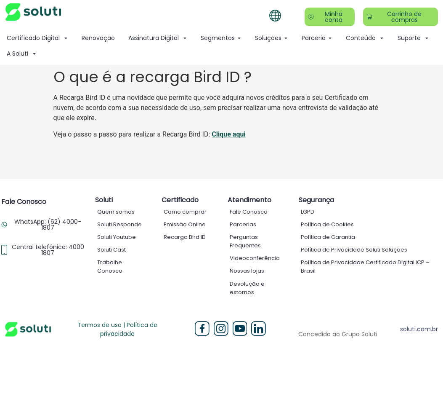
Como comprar (185, 212)
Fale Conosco (249, 212)
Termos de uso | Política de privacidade (117, 329)
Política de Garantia (328, 237)
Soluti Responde (119, 224)
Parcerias (243, 224)
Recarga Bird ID (185, 237)
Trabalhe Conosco (109, 266)
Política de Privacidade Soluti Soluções (354, 250)
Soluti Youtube (116, 237)
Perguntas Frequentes (245, 241)
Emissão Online (185, 224)
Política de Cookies (327, 224)
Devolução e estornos (247, 287)
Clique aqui (228, 134)
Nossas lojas (247, 271)
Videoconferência (255, 258)
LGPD (307, 212)
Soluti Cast (111, 250)
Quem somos (116, 212)
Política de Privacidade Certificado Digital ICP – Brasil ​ (365, 266)
